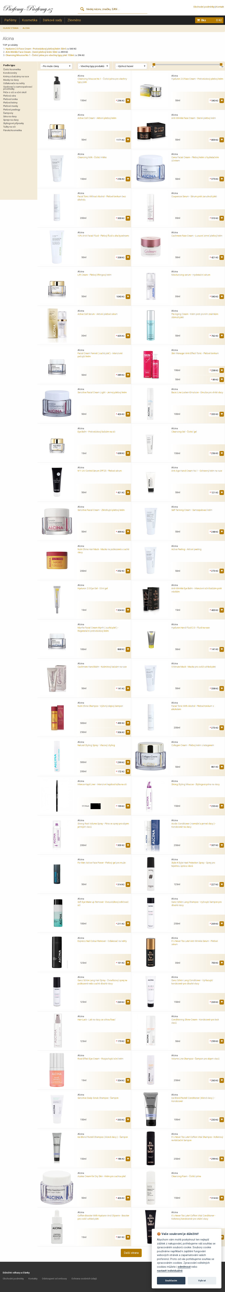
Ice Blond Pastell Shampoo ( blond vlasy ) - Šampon (103, 1137)
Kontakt (220, 6)
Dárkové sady (52, 20)
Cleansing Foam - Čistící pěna (186, 1176)
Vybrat (202, 1280)
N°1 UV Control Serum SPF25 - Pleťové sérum (100, 470)
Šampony (8, 113)
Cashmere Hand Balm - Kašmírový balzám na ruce (102, 666)
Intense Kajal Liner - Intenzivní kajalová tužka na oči (102, 784)
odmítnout (184, 1266)
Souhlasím (171, 1280)
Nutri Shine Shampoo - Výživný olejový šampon (100, 706)
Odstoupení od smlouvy (54, 1278)
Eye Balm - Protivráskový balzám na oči (96, 431)
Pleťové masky (10, 106)
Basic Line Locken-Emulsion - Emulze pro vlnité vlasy (197, 392)
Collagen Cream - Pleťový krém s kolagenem (192, 745)
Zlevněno (74, 20)
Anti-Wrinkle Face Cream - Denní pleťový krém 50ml (31, 52)
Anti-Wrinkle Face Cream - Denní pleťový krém (193, 118)
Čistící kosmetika (12, 69)
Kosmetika (29, 20)
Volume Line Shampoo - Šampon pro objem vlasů (195, 1058)
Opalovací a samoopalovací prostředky (17, 87)
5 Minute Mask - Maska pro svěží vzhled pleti (193, 666)
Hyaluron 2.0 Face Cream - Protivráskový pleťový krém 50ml (36, 48)
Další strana (131, 1253)
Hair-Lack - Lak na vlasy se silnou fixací (96, 1019)
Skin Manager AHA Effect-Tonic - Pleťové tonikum (195, 353)
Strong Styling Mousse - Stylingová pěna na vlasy (195, 784)
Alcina (26, 28)
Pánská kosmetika (12, 130)
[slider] (154, 64)
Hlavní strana (10, 28)
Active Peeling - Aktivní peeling (186, 549)
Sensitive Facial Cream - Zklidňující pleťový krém (101, 510)
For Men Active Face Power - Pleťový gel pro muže (101, 862)
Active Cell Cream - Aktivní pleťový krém (97, 118)
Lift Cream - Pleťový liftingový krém (94, 274)
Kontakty (32, 1278)
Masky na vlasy (11, 80)
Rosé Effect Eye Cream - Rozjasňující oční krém (100, 1058)
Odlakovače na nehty (14, 83)
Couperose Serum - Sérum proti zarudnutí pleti (194, 196)
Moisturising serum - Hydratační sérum (190, 274)
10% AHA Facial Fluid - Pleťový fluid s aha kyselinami (103, 235)
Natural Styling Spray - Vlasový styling (96, 745)
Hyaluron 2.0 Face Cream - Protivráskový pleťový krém (197, 78)
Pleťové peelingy (11, 109)
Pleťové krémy (10, 102)
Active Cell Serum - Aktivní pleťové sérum (98, 314)
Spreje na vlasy (11, 120)
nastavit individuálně (170, 1270)
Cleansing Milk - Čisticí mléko (92, 157)
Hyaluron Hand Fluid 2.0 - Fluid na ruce (190, 627)
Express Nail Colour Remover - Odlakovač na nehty (102, 941)
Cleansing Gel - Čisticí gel (184, 431)
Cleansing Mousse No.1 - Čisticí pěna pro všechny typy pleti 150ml (40, 55)
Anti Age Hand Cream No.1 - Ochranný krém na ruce (196, 470)
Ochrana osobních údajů (84, 1278)
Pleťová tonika (10, 99)
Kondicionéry (10, 73)
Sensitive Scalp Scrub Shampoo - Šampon (98, 1098)
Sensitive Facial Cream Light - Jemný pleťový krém (102, 392)
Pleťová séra (9, 95)
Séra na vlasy (10, 116)
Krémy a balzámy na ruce (16, 76)
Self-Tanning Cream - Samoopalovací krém (191, 510)
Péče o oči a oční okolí (14, 92)
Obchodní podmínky (203, 6)
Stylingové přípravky (13, 123)
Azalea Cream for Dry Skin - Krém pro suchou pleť (102, 1176)
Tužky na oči (9, 126)
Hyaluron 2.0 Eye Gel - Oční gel (93, 588)
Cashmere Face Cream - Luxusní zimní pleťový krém (196, 235)
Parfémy (10, 20)
